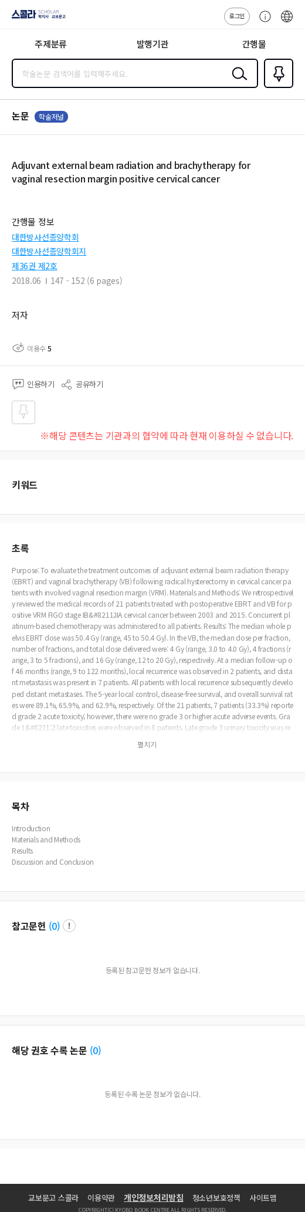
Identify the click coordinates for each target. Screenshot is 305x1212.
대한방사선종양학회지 (49, 251)
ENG (286, 22)
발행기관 (153, 44)
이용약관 (101, 1197)
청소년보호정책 (216, 1197)
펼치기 (147, 744)
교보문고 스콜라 (53, 1197)
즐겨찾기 (276, 87)
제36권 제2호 (34, 266)
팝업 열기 (69, 925)
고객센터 (262, 22)
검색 (237, 82)
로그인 (237, 15)
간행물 (254, 44)
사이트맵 (263, 1197)
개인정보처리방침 (154, 1197)
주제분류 (51, 44)
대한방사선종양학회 (45, 237)
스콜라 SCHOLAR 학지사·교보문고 (35, 18)
